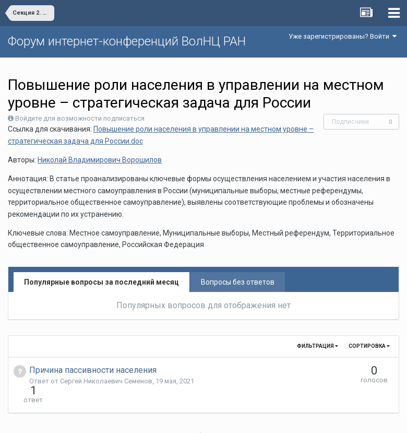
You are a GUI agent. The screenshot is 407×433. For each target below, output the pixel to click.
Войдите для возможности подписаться (80, 118)
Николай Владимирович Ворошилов (100, 160)
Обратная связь (219, 417)
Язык (171, 417)
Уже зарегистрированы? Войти (343, 36)
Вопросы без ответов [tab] (237, 282)
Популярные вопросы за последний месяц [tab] (101, 282)
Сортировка (369, 346)
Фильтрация (317, 346)
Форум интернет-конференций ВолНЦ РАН (127, 41)
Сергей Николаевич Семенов (106, 381)
